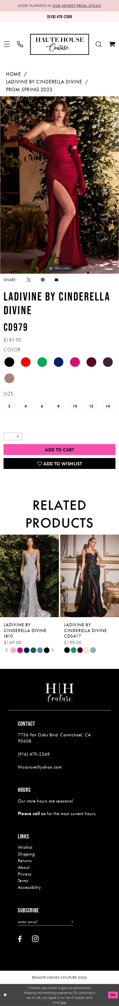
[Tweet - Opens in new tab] (29, 280)
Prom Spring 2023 (29, 89)
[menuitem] (7, 44)
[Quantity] (13, 436)
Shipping (26, 854)
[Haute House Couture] (59, 44)
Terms (23, 880)
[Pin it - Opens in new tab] (42, 280)
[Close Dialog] (5, 995)
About (24, 867)
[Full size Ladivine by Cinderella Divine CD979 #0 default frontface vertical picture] (59, 185)
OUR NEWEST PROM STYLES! (76, 6)
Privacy (25, 874)
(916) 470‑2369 (34, 754)
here (63, 1002)
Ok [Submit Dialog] (113, 994)
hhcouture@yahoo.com (40, 767)
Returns (25, 861)
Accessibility (29, 887)
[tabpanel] (59, 185)
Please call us (32, 813)
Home (13, 74)
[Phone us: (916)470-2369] (59, 17)
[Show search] (99, 44)
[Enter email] (46, 921)
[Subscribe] (71, 921)
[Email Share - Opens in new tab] (56, 280)
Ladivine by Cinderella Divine (44, 82)
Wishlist (25, 847)
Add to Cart (59, 450)
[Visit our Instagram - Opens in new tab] (35, 939)
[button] (7, 44)
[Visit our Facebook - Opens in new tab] (20, 939)
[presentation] (29, 576)
